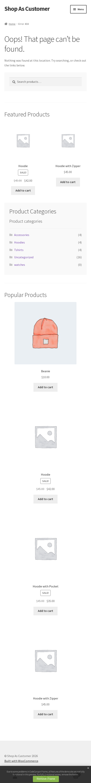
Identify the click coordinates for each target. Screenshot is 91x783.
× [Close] (88, 768)
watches (19, 265)
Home (12, 24)
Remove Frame (46, 778)
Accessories (21, 235)
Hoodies (19, 242)
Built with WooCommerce (21, 761)
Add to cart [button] (23, 190)
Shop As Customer (27, 9)
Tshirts (19, 250)
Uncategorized (23, 257)
